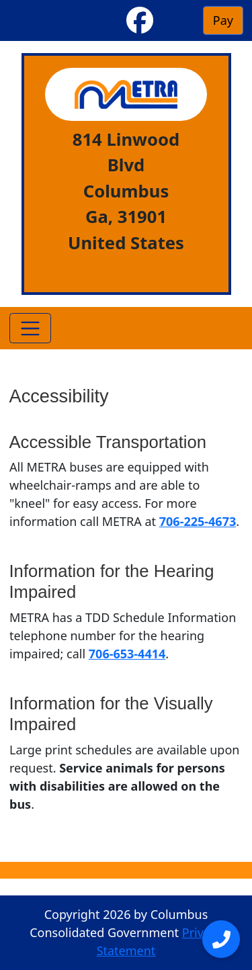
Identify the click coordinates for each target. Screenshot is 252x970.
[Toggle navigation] (30, 328)
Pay (223, 20)
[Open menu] (221, 939)
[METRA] (126, 94)
